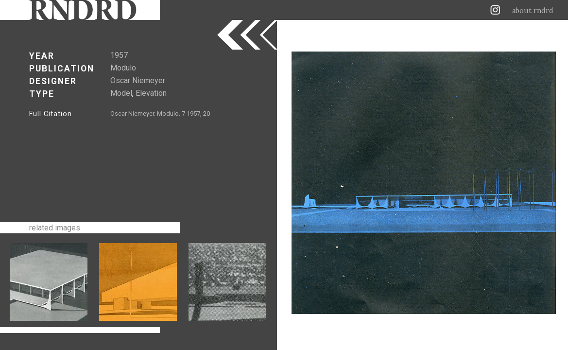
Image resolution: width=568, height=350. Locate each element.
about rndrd (532, 10)
